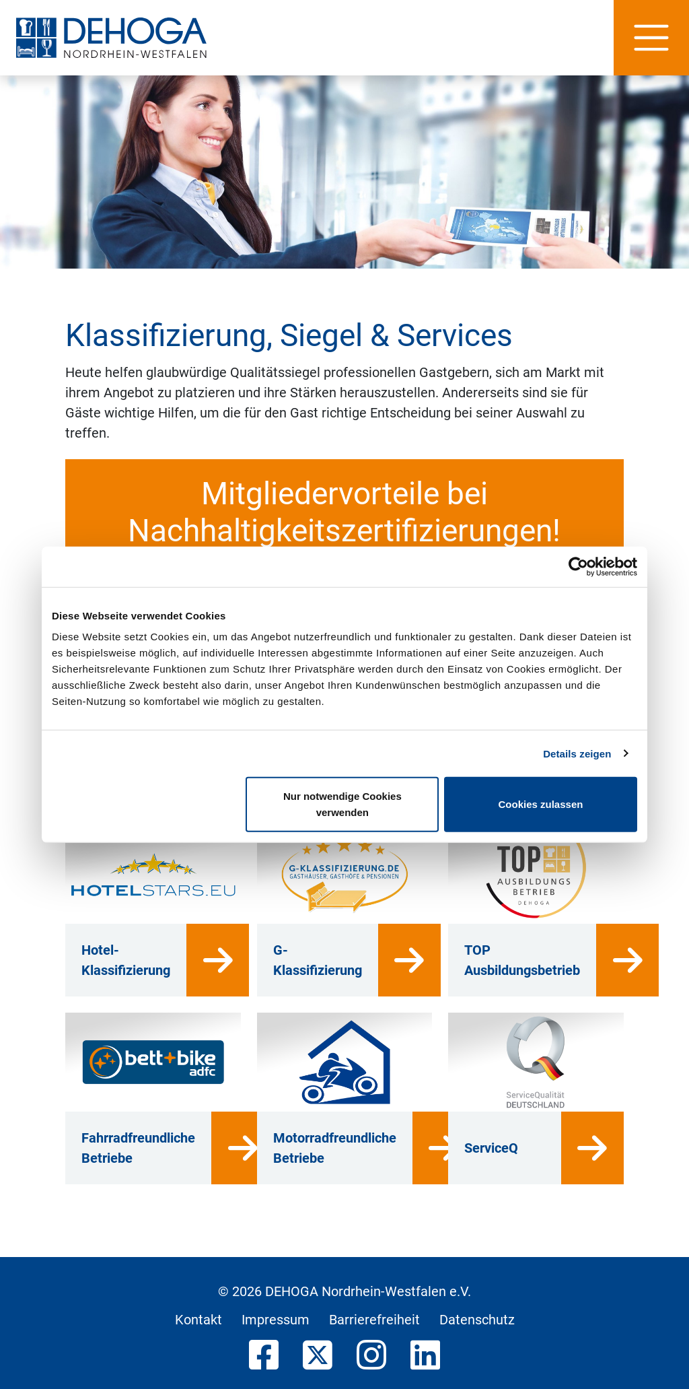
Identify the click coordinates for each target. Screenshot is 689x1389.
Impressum (276, 1320)
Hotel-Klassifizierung (125, 960)
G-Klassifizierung (317, 960)
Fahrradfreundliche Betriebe (138, 1148)
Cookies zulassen (541, 804)
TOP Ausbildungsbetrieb (522, 960)
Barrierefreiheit (374, 1320)
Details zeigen (577, 753)
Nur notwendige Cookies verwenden (342, 804)
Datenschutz (477, 1320)
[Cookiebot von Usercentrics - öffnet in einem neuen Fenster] (578, 566)
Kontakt (198, 1320)
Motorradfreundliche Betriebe (334, 1148)
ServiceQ (491, 1148)
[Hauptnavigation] (651, 37)
